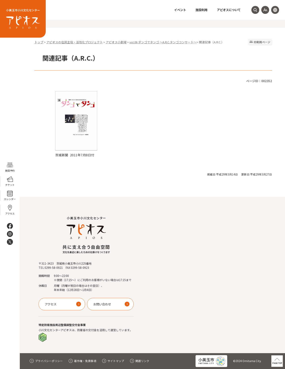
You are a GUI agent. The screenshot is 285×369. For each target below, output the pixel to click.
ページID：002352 (259, 81)
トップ (38, 42)
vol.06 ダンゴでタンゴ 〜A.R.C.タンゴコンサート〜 (163, 42)
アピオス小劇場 (116, 42)
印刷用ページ (262, 42)
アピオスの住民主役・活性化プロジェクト (74, 42)
